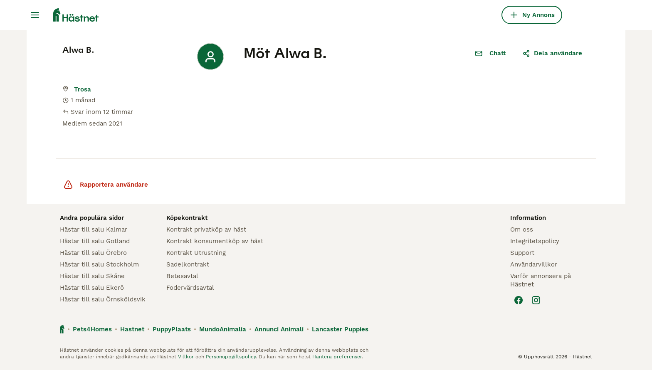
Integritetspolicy (534, 241)
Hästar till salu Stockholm (99, 264)
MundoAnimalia (222, 329)
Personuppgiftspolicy (231, 357)
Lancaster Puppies (340, 329)
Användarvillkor (533, 264)
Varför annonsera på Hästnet (540, 280)
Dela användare (552, 53)
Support (522, 253)
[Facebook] (518, 300)
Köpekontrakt (186, 218)
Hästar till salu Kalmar (93, 229)
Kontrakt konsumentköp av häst (214, 241)
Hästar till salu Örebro (93, 253)
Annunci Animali (279, 329)
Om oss (521, 229)
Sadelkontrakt (187, 264)
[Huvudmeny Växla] (35, 15)
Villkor (186, 357)
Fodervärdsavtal (190, 287)
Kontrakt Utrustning (196, 253)
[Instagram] (536, 300)
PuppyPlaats (172, 329)
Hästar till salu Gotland (95, 241)
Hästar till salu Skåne (92, 276)
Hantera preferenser (337, 357)
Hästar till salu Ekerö (92, 287)
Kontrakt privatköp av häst (206, 229)
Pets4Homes (92, 329)
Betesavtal (182, 276)
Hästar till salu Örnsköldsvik (103, 299)
